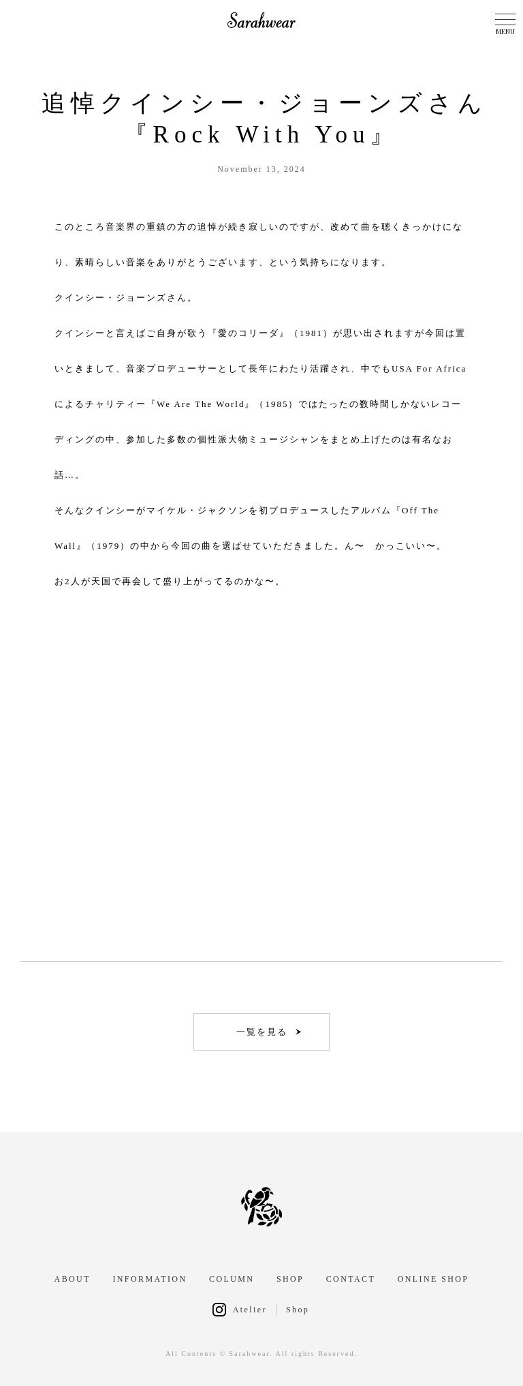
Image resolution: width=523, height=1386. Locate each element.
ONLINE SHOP (433, 1279)
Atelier (250, 1309)
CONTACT (351, 1279)
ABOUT (72, 1279)
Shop (297, 1309)
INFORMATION (149, 1279)
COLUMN (231, 1279)
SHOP (290, 1279)
